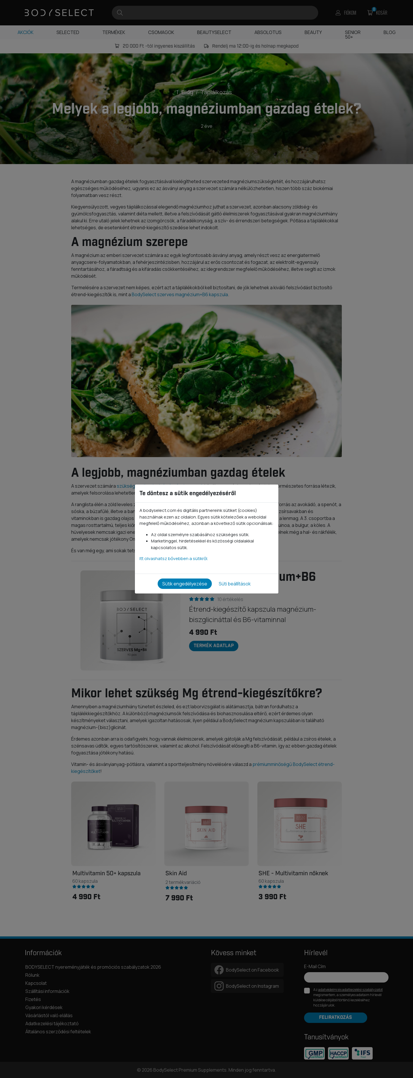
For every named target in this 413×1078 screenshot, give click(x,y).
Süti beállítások (235, 584)
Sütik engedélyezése (184, 584)
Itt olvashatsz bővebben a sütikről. (173, 558)
